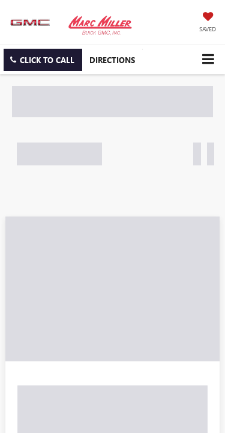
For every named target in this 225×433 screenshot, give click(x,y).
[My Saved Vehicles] (207, 23)
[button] (43, 60)
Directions (112, 60)
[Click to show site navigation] (208, 59)
